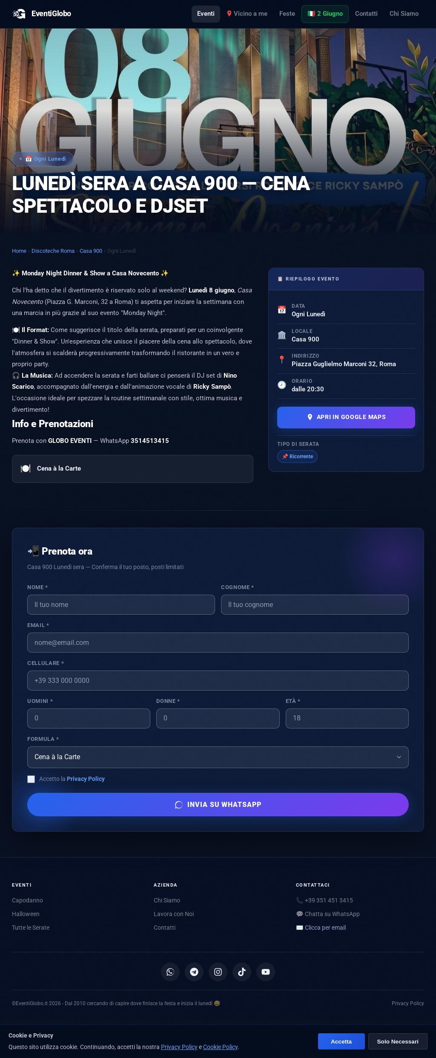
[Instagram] (218, 972)
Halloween (26, 914)
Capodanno (27, 900)
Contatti (366, 13)
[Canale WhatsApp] (170, 972)
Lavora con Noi (174, 914)
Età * (293, 701)
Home (19, 251)
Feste (287, 13)
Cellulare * (45, 663)
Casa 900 (91, 251)
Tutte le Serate (30, 927)
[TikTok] (241, 972)
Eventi (206, 13)
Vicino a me (247, 13)
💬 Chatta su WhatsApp (328, 914)
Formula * (43, 739)
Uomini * (40, 701)
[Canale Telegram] (194, 972)
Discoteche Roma (53, 251)
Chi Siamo (404, 13)
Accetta (341, 1041)
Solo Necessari (398, 1041)
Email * (38, 625)
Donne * (168, 701)
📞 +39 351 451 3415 (324, 900)
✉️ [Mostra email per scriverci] (321, 927)
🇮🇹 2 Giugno (325, 13)
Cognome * (237, 587)
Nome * (37, 587)
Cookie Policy (220, 1047)
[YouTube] (265, 972)
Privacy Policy (86, 778)
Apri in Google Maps (346, 417)
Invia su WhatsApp (218, 805)
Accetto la (72, 778)
